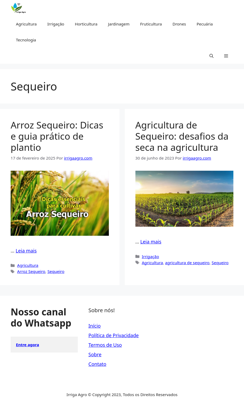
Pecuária (205, 24)
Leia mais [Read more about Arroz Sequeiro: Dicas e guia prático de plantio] (26, 250)
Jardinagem (119, 24)
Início (94, 326)
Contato (97, 364)
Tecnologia (26, 39)
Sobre (94, 354)
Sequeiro (56, 271)
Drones (179, 24)
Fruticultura (151, 24)
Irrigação (55, 24)
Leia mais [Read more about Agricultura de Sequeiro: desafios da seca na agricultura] (150, 241)
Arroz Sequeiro (31, 271)
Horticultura (86, 24)
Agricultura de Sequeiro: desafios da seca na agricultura (182, 136)
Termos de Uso (105, 345)
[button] (211, 56)
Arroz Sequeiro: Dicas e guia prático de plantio (57, 136)
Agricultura (26, 24)
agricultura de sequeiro (187, 262)
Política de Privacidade (113, 335)
